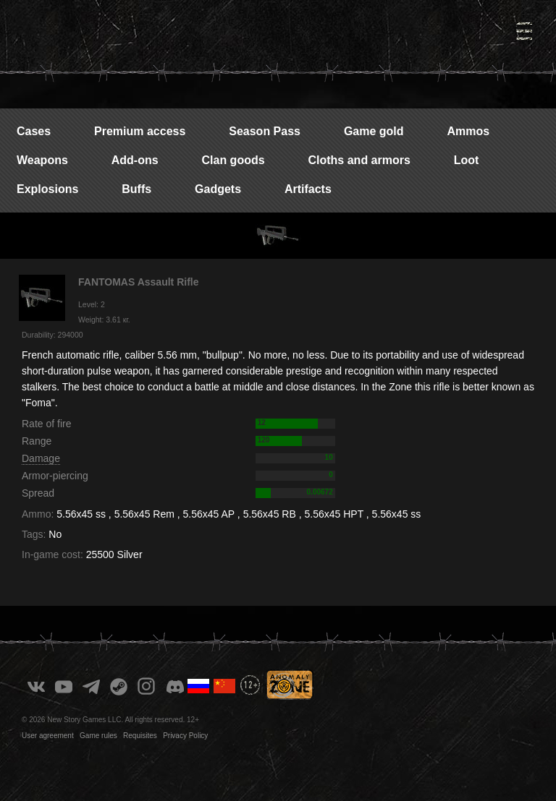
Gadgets (218, 189)
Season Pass (264, 131)
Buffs (136, 189)
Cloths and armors (359, 160)
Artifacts (308, 189)
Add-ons (135, 160)
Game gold (374, 131)
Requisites (140, 736)
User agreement (48, 736)
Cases (34, 131)
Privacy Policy (185, 736)
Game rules (98, 736)
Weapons (42, 160)
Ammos (468, 131)
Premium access (139, 131)
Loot (466, 160)
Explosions (47, 189)
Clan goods (232, 160)
